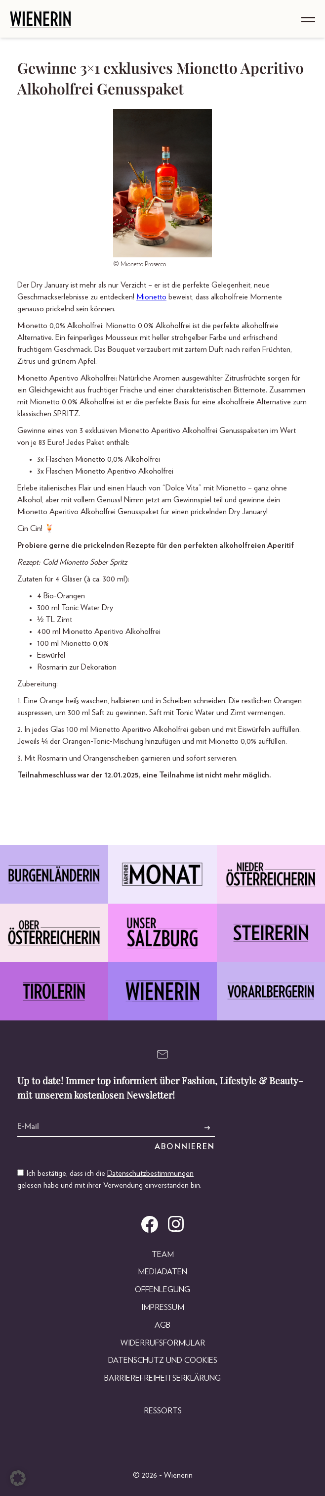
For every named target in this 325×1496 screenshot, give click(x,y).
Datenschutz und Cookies (162, 1360)
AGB (162, 1325)
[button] (18, 1478)
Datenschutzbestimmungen (150, 1173)
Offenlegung (162, 1290)
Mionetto (151, 297)
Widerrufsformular (163, 1343)
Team (163, 1254)
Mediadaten (162, 1272)
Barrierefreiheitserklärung (162, 1378)
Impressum (162, 1307)
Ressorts (163, 1411)
